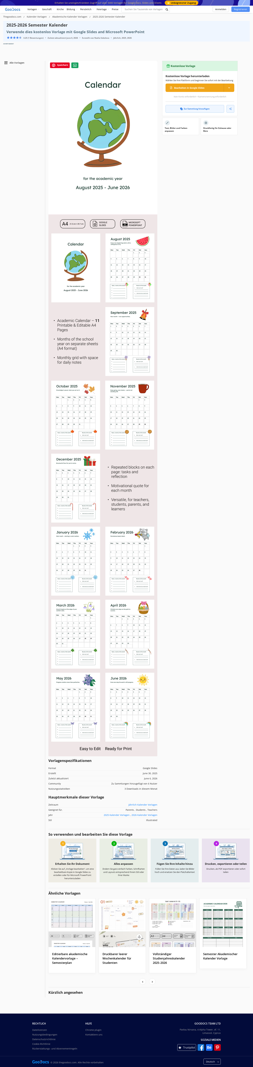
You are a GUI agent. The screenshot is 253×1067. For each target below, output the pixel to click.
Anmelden (220, 9)
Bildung (71, 9)
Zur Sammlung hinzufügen (195, 108)
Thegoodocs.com (12, 16)
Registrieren (240, 9)
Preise (115, 9)
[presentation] (142, 981)
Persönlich (85, 9)
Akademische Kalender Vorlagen (70, 16)
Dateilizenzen (39, 1029)
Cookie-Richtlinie (41, 1043)
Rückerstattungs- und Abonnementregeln (54, 1048)
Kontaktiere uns (93, 1034)
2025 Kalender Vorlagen (117, 815)
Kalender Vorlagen (37, 16)
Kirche (60, 9)
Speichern (60, 65)
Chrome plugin (93, 1029)
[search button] (167, 9)
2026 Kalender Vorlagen (144, 815)
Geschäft (47, 9)
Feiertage (102, 9)
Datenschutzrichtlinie (44, 1039)
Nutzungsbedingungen (44, 1034)
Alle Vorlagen (14, 63)
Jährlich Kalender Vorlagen (142, 804)
